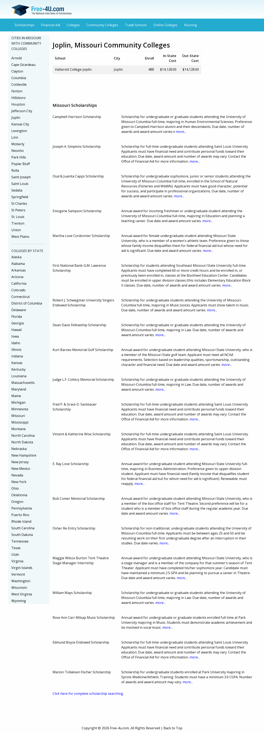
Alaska (16, 257)
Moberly (17, 144)
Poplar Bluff (20, 164)
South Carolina (22, 528)
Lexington (19, 131)
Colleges (73, 25)
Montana (18, 429)
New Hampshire (23, 455)
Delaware (18, 310)
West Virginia (21, 594)
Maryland (18, 389)
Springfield (19, 197)
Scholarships (24, 25)
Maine (16, 396)
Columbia (18, 78)
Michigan (18, 402)
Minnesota (19, 409)
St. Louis (17, 216)
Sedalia (16, 190)
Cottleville (19, 84)
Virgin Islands (21, 567)
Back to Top (173, 728)
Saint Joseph (21, 177)
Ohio (15, 488)
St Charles (19, 203)
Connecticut (20, 296)
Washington (20, 581)
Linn (14, 137)
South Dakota (22, 534)
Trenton (17, 223)
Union (16, 230)
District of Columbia (26, 303)
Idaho (15, 343)
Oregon (17, 501)
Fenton (16, 91)
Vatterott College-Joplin (73, 69)
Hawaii (16, 329)
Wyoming (18, 601)
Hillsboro (18, 97)
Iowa (15, 336)
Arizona (17, 277)
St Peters (18, 210)
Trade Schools (136, 25)
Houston (18, 104)
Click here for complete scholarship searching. (88, 693)
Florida (16, 316)
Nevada (17, 475)
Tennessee (19, 541)
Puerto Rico (20, 515)
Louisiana (18, 376)
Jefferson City (21, 111)
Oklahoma (19, 495)
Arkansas (18, 270)
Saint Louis (19, 183)
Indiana (17, 356)
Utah (15, 554)
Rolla (15, 170)
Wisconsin (19, 587)
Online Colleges (165, 25)
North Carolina (23, 435)
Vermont (18, 574)
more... (181, 131)
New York (18, 482)
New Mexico (20, 468)
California (18, 283)
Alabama (18, 263)
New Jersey (20, 462)
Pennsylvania (21, 508)
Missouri (18, 415)
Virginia (17, 561)
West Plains (20, 236)
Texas (16, 548)
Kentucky (18, 369)
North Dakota (22, 442)
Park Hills (18, 157)
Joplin (15, 117)
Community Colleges (102, 25)
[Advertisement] (128, 86)
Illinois (16, 349)
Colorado (18, 290)
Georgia (17, 323)
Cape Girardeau (23, 64)
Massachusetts (23, 382)
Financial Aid (50, 25)
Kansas (16, 363)
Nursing (190, 25)
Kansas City (20, 124)
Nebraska (19, 448)
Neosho (17, 150)
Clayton (17, 71)
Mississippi (19, 422)
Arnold (16, 58)
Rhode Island (21, 521)
